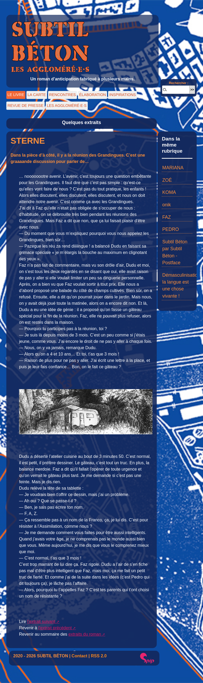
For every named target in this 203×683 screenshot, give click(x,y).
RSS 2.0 (99, 656)
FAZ (166, 217)
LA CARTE (36, 95)
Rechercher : (178, 83)
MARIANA (172, 167)
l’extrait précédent (55, 628)
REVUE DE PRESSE (25, 105)
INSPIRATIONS (122, 95)
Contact (79, 656)
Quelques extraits (81, 122)
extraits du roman (84, 634)
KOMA (169, 192)
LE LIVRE (15, 95)
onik (166, 204)
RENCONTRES (62, 95)
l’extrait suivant (41, 621)
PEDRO (170, 229)
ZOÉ (167, 180)
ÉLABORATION (92, 95)
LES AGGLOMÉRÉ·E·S (66, 105)
